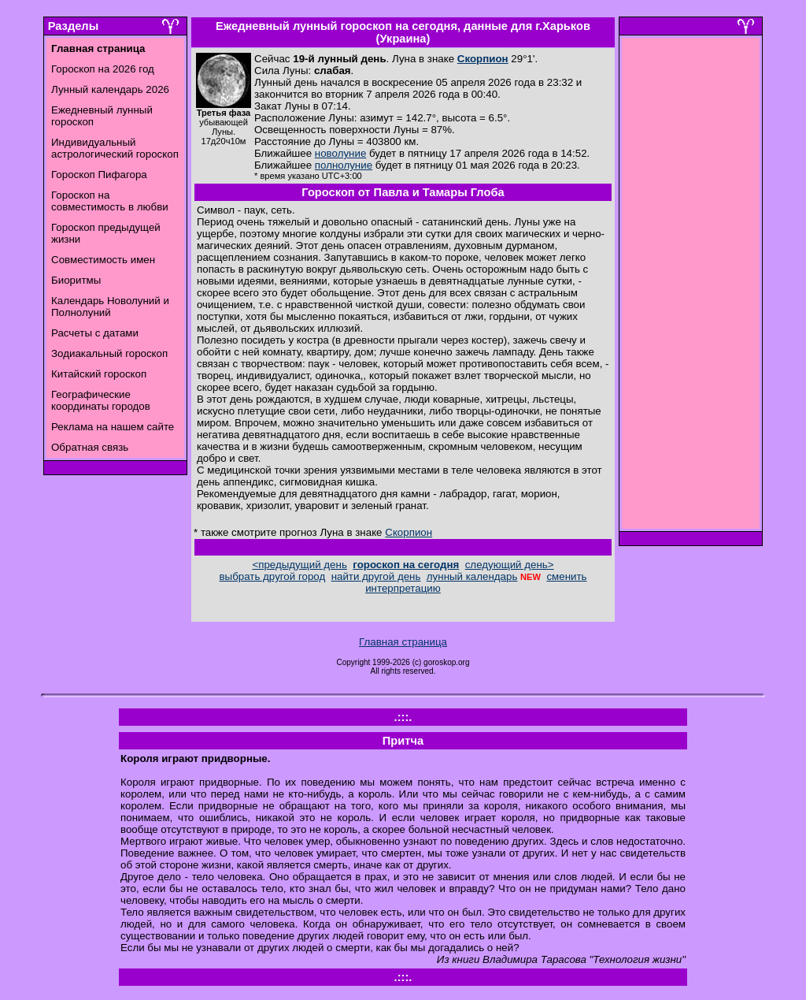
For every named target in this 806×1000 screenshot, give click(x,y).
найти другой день (376, 576)
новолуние (340, 153)
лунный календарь (472, 576)
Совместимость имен (103, 260)
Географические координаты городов (100, 400)
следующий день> (509, 565)
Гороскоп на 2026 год (102, 69)
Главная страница (403, 642)
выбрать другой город (273, 576)
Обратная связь (89, 447)
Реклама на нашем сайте (112, 427)
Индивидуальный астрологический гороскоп (115, 148)
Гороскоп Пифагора (99, 174)
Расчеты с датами (95, 333)
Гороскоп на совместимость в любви (109, 201)
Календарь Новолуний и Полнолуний (110, 306)
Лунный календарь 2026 (110, 89)
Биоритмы (76, 280)
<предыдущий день (299, 565)
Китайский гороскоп (98, 374)
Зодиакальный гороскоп (109, 353)
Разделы (73, 26)
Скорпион (482, 59)
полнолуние (343, 165)
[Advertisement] (691, 287)
